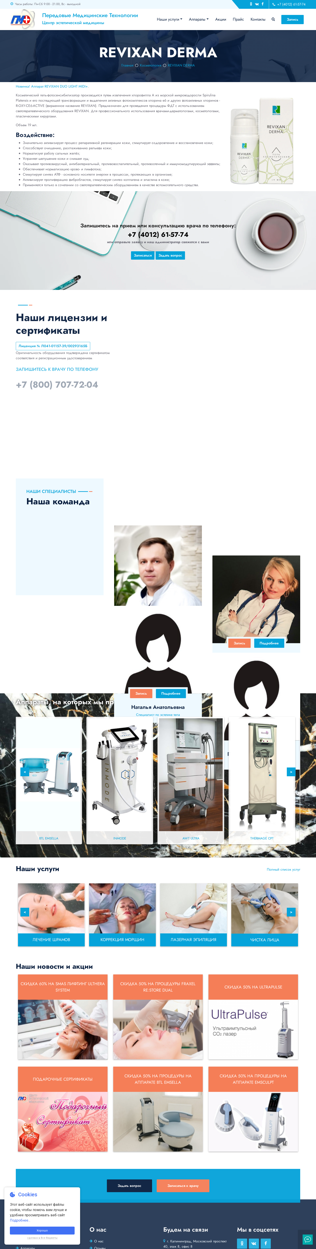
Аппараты (197, 19)
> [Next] (291, 771)
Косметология (150, 65)
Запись (292, 19)
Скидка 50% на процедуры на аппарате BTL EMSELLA (158, 1079)
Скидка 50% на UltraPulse (253, 987)
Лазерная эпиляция (193, 940)
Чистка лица (264, 940)
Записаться (143, 255)
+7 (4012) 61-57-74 (289, 4)
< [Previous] (25, 771)
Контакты (258, 19)
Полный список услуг (283, 869)
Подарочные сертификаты (63, 1079)
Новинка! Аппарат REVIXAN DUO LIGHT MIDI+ (52, 86)
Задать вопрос (170, 255)
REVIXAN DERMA (181, 65)
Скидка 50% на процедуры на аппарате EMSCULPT (253, 1079)
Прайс (238, 19)
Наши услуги (168, 19)
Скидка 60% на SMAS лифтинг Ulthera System (63, 987)
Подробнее (170, 642)
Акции (220, 19)
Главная (127, 65)
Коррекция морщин (122, 940)
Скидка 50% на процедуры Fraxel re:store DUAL (158, 987)
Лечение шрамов (51, 940)
